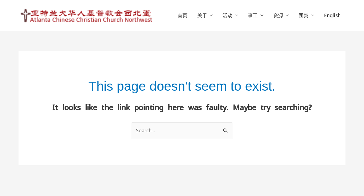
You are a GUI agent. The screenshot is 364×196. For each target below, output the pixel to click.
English (332, 15)
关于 (202, 15)
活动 (227, 15)
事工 (253, 15)
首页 (182, 15)
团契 (303, 15)
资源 (278, 15)
